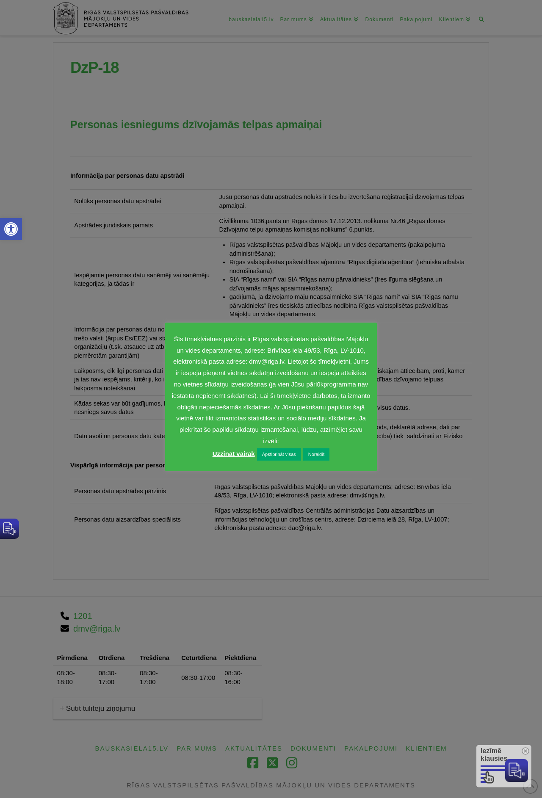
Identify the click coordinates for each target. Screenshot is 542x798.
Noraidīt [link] (316, 454)
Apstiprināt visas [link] (279, 454)
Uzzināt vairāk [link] (234, 453)
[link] (11, 229)
